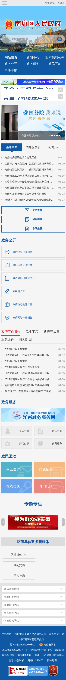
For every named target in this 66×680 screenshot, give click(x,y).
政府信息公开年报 (22, 304)
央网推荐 (37, 210)
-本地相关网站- (11, 620)
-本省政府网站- (11, 589)
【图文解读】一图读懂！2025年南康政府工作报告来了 (29, 355)
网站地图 (52, 660)
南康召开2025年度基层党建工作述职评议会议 (29, 175)
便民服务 (57, 443)
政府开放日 (51, 332)
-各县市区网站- (11, 612)
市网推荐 (37, 228)
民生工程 (32, 332)
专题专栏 (33, 504)
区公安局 (19, 565)
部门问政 (46, 486)
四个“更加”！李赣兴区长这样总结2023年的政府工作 (29, 391)
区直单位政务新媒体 (33, 542)
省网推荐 (37, 219)
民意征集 (46, 469)
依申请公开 (19, 291)
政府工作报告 (10, 332)
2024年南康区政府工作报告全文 (22, 367)
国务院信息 (33, 147)
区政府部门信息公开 (24, 278)
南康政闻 (11, 147)
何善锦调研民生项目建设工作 (21, 157)
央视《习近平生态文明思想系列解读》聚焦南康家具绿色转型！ (29, 94)
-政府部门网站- (11, 605)
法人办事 (57, 431)
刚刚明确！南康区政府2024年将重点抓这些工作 (29, 385)
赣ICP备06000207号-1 (22, 644)
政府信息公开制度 (22, 265)
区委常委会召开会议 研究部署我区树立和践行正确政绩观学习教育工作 (29, 182)
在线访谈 (13, 486)
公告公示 (54, 147)
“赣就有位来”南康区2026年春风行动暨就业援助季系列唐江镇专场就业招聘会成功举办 (29, 200)
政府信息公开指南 (22, 252)
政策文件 (7, 339)
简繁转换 (50, 3)
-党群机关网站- (11, 597)
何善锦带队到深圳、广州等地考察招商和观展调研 (29, 170)
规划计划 (25, 339)
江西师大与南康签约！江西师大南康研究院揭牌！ (29, 164)
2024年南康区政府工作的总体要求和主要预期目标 (29, 379)
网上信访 (13, 469)
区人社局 (19, 575)
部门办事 (24, 443)
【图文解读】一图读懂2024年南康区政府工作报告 (29, 373)
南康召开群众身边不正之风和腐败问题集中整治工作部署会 (29, 188)
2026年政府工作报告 (16, 349)
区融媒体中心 (19, 554)
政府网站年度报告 (22, 317)
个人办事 (24, 431)
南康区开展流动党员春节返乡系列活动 (25, 194)
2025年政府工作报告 (16, 361)
